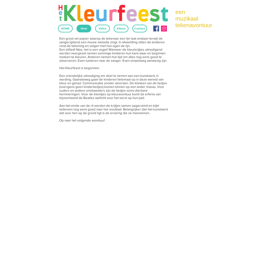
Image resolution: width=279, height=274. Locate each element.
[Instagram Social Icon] (164, 28)
